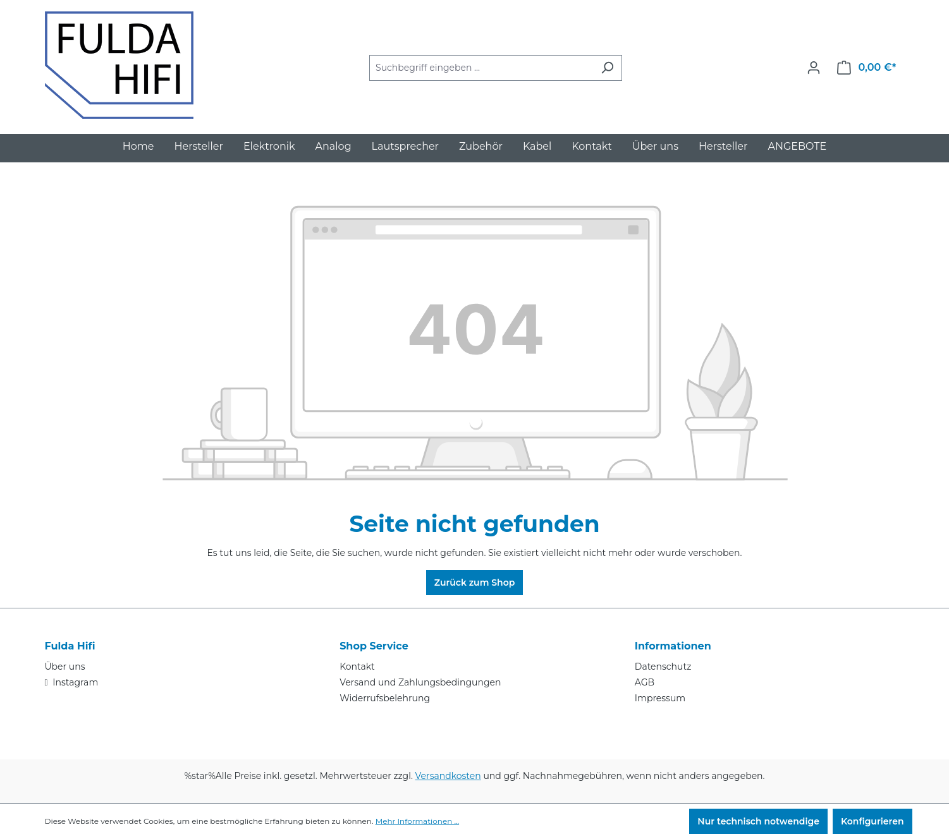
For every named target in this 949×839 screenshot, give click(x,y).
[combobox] (481, 68)
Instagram (75, 682)
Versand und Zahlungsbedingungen (420, 682)
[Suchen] (607, 68)
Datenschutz (663, 666)
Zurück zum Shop (474, 582)
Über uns (65, 666)
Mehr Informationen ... (417, 821)
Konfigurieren (872, 821)
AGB (644, 682)
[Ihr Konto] (814, 67)
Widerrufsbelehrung (385, 698)
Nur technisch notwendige (758, 821)
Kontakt (357, 666)
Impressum (660, 698)
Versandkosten (448, 776)
